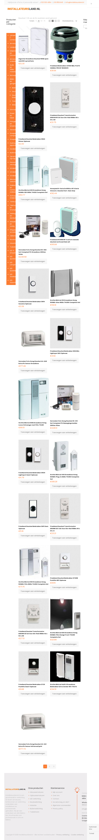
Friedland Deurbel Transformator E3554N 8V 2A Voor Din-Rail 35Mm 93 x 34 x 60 (64, 117)
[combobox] (88, 26)
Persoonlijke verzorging (12, 163)
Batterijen (12, 75)
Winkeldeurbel (13, 105)
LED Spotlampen (12, 258)
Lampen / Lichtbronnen (12, 37)
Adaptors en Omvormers (12, 53)
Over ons (56, 795)
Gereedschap (12, 130)
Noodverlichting (12, 239)
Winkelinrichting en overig (12, 224)
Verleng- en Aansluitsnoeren (12, 215)
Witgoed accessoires (12, 231)
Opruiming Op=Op (12, 157)
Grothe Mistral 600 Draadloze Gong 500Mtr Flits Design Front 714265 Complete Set (63, 635)
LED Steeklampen (12, 275)
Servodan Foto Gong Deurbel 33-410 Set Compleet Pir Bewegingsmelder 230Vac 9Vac (64, 423)
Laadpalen (12, 47)
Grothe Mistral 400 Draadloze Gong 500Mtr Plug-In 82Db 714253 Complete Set (64, 477)
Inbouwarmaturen (36, 792)
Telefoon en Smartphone (12, 207)
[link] (36, 21)
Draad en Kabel (12, 115)
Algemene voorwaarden (62, 805)
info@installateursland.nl (75, 2)
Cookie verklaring (77, 835)
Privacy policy (58, 809)
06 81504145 (58, 2)
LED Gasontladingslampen (12, 281)
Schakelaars (12, 168)
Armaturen (12, 43)
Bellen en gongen (12, 81)
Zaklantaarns (12, 236)
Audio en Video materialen (12, 68)
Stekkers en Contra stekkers (12, 188)
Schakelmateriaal (12, 176)
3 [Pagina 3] (53, 766)
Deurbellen (13, 91)
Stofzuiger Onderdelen (12, 197)
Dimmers (12, 110)
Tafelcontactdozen (12, 202)
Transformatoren (13, 101)
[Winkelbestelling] (70, 20)
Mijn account (57, 792)
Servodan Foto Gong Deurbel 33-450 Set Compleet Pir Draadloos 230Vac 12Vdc (32, 252)
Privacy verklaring (62, 835)
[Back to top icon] (91, 835)
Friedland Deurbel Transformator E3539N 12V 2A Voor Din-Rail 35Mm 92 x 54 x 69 (33, 633)
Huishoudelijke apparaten (12, 144)
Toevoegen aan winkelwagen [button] (33, 68)
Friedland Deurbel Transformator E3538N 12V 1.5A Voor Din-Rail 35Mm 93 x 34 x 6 (65, 528)
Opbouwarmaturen (37, 795)
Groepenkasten (12, 139)
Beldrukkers (13, 88)
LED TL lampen (12, 252)
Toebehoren (12, 247)
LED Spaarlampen (12, 269)
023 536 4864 (46, 2)
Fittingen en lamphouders (12, 123)
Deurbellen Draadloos (13, 96)
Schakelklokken (12, 172)
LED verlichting (35, 799)
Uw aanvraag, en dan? (61, 802)
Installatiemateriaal (12, 149)
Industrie (12, 243)
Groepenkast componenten (12, 134)
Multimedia (12, 153)
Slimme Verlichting (12, 180)
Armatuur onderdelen (12, 60)
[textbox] (88, 28)
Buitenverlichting (36, 809)
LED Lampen (12, 263)
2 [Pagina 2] (49, 766)
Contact (56, 799)
